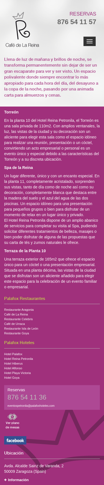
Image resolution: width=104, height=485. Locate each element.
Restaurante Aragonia (19, 309)
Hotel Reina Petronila (18, 358)
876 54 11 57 (76, 22)
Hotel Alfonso (13, 368)
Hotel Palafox (13, 353)
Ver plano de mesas (12, 425)
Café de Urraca (14, 323)
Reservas (83, 14)
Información (18, 480)
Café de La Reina (16, 314)
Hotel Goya (11, 377)
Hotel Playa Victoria (17, 372)
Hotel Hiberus (13, 363)
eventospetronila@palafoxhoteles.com (31, 405)
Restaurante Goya (16, 333)
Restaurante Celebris (18, 318)
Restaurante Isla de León (21, 328)
